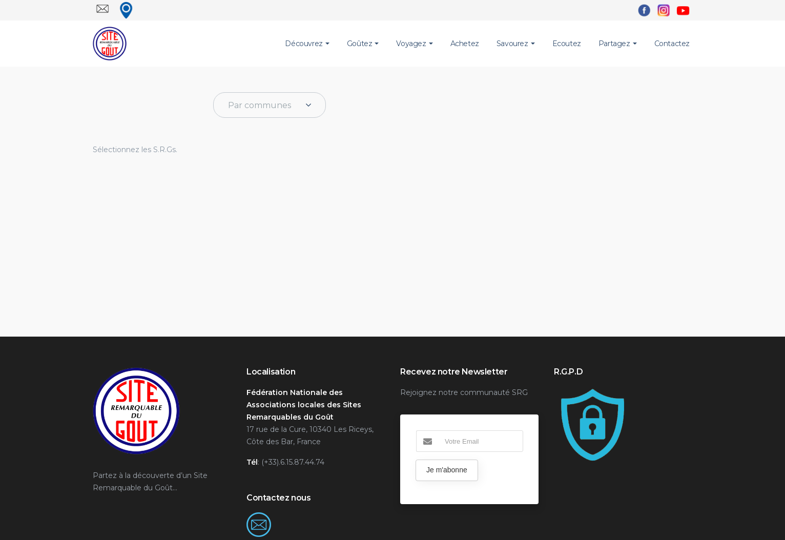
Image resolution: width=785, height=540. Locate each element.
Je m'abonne (446, 470)
